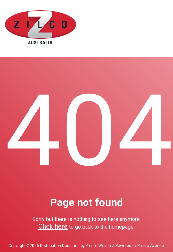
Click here (53, 226)
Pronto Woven (98, 245)
